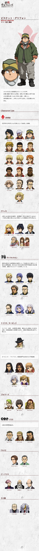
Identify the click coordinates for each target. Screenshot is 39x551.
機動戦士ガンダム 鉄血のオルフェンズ (7, 4)
